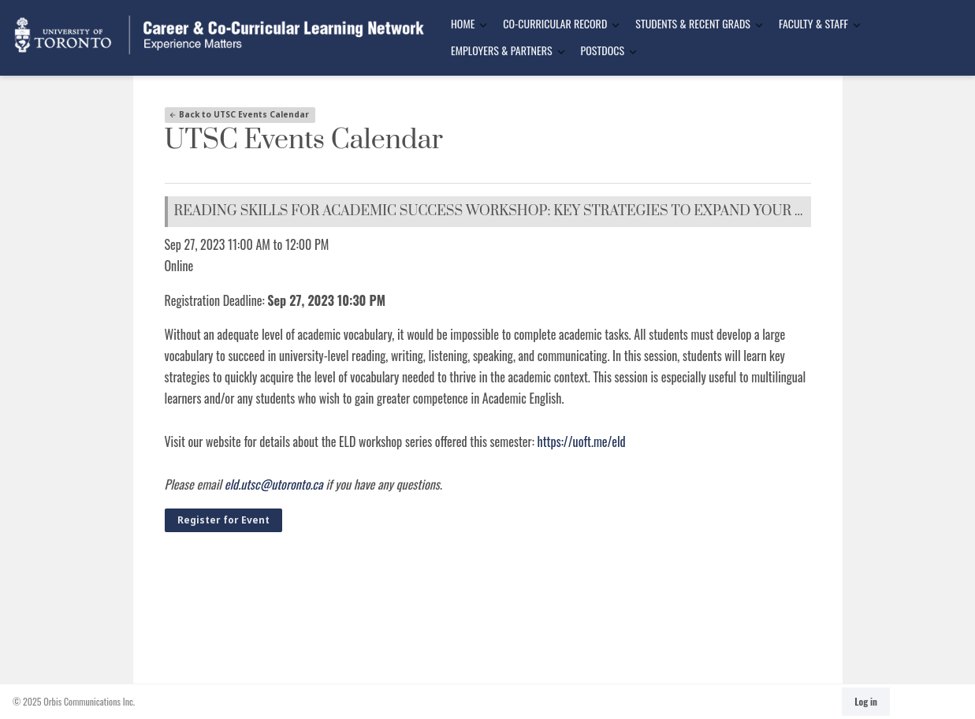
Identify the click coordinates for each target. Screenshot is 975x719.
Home (462, 23)
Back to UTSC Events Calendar (239, 114)
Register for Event (223, 520)
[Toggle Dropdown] (483, 25)
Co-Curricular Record (555, 23)
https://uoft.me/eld (582, 441)
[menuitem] (464, 24)
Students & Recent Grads (692, 23)
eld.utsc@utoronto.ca (274, 484)
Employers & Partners (502, 50)
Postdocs (602, 50)
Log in (865, 701)
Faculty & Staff (813, 23)
